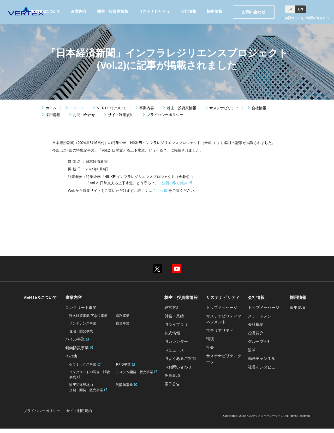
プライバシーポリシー (165, 119)
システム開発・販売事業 (134, 377)
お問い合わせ (84, 119)
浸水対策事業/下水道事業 (88, 320)
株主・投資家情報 (181, 112)
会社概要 (256, 329)
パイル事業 (75, 344)
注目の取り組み (175, 187)
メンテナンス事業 (82, 328)
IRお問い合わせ (178, 371)
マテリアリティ (220, 335)
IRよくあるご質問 (180, 363)
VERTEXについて (111, 112)
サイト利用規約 (121, 119)
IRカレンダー (176, 346)
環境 (210, 343)
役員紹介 (256, 337)
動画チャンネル (261, 363)
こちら (157, 195)
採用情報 (52, 119)
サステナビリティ (223, 112)
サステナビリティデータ (223, 363)
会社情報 (259, 112)
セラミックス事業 (82, 369)
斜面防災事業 (77, 352)
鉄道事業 (122, 328)
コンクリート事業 (81, 312)
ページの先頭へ (313, 277)
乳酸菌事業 (124, 389)
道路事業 (122, 320)
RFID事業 (123, 369)
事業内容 (146, 112)
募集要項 (297, 312)
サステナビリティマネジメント (223, 323)
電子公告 (172, 388)
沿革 (252, 354)
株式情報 (172, 337)
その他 (71, 361)
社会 (210, 352)
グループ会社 (259, 346)
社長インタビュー (263, 371)
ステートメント (261, 320)
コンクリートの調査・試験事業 (89, 379)
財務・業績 (174, 320)
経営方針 (172, 312)
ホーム (50, 112)
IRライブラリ (176, 329)
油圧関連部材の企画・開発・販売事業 (86, 392)
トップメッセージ (221, 312)
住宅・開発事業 (81, 336)
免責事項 (172, 380)
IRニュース (174, 354)
